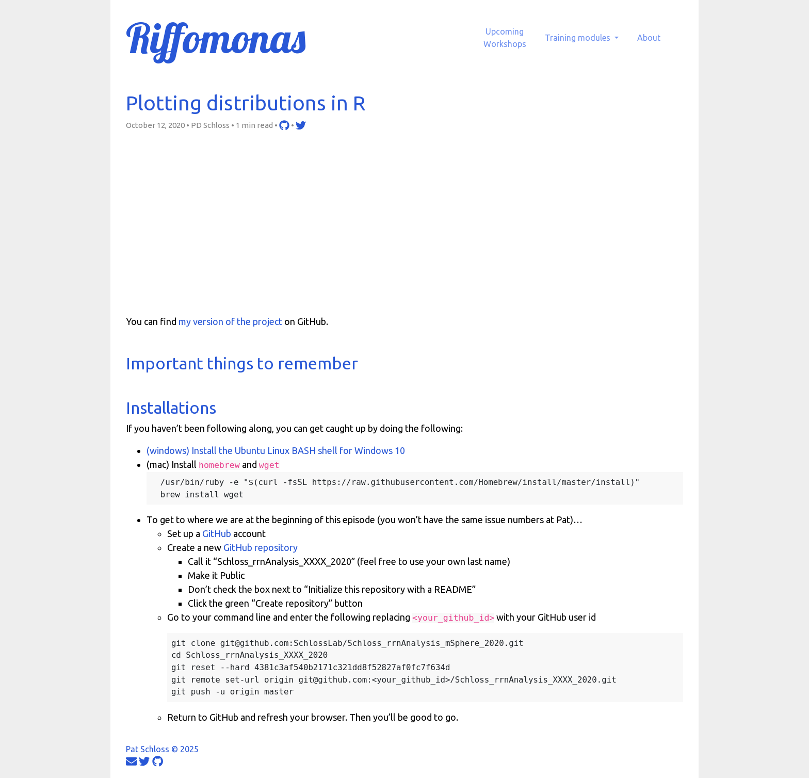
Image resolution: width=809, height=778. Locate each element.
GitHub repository (260, 547)
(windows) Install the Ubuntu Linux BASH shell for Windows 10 (276, 450)
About (648, 37)
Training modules (578, 37)
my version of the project (230, 321)
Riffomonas (215, 37)
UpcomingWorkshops (504, 37)
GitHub (216, 533)
